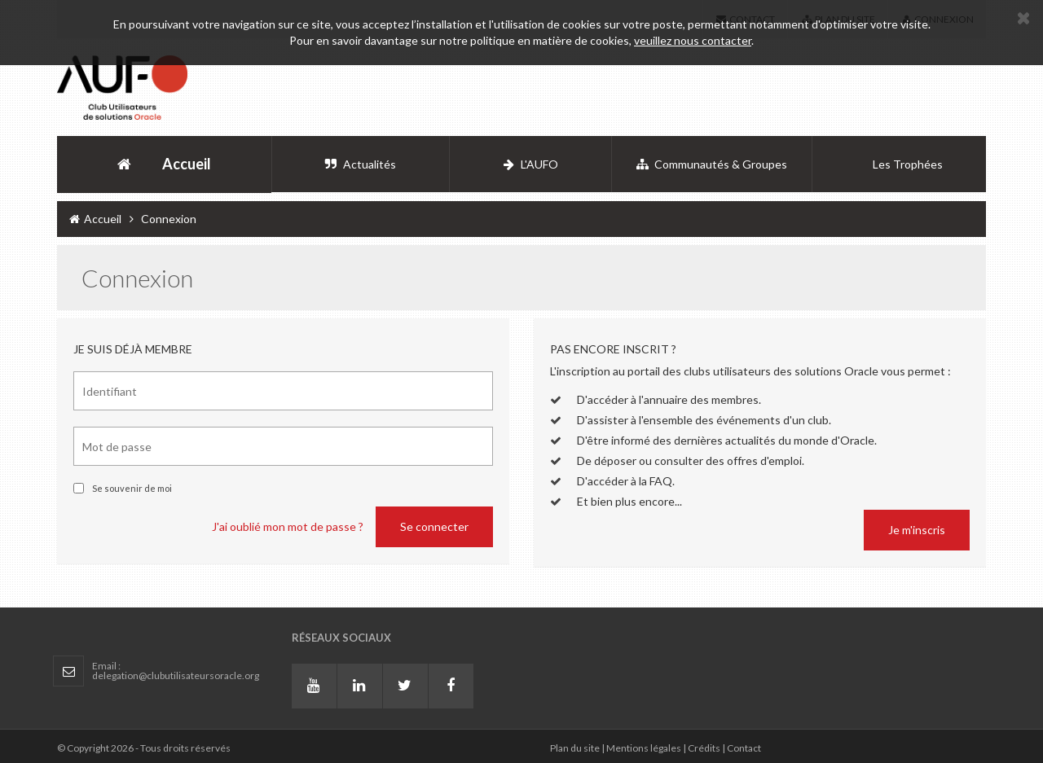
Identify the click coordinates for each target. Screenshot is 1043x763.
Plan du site (575, 748)
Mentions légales (643, 748)
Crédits (704, 748)
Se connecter (434, 526)
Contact (744, 748)
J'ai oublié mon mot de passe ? (287, 526)
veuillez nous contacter (692, 40)
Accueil (95, 219)
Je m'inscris (916, 530)
